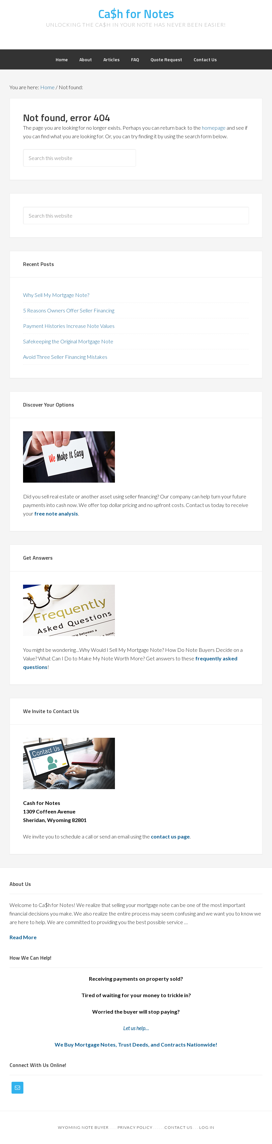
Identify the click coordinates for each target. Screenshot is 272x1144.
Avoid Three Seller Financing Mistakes (65, 357)
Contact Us (178, 1127)
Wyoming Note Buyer (83, 1127)
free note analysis (56, 513)
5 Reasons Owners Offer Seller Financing (68, 310)
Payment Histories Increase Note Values (69, 326)
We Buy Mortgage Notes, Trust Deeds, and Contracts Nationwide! (136, 1044)
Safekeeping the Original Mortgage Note (68, 341)
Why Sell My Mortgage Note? (56, 295)
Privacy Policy (135, 1127)
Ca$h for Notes (136, 14)
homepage (214, 127)
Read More (23, 937)
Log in (206, 1127)
